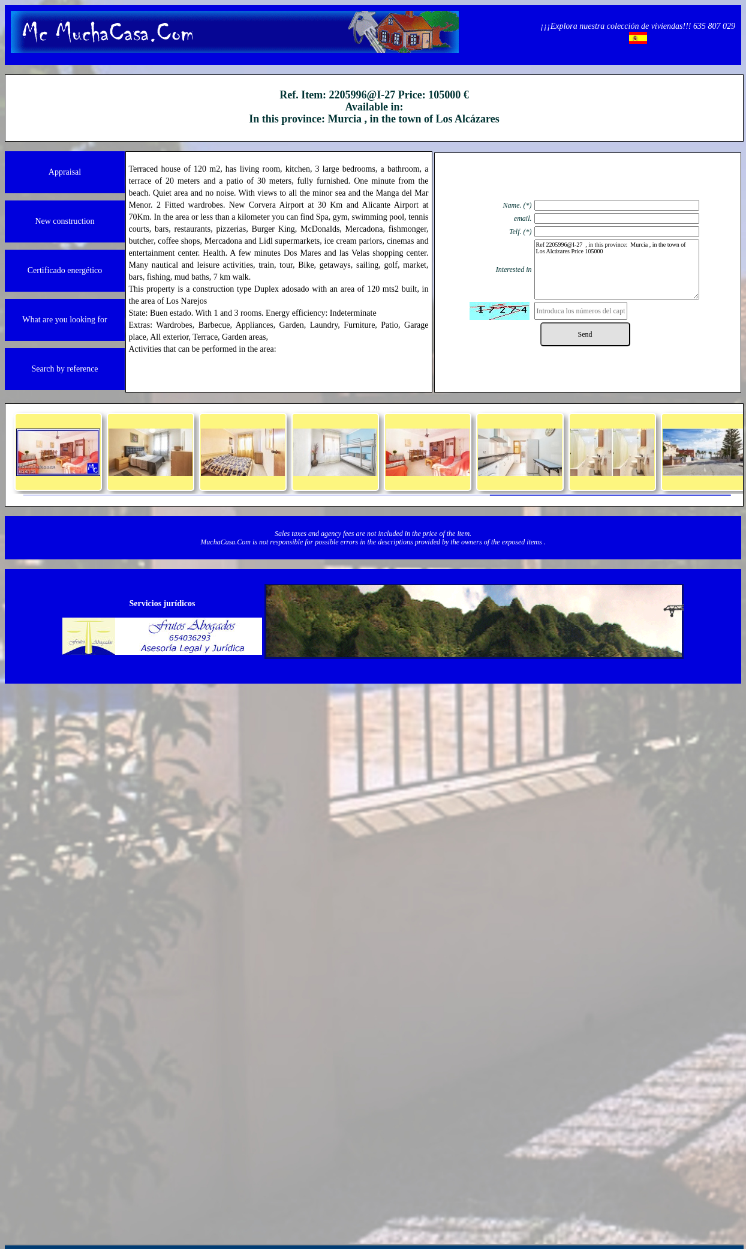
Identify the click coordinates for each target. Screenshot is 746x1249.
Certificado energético (65, 270)
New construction (64, 221)
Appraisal (65, 171)
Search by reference (64, 368)
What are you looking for (64, 319)
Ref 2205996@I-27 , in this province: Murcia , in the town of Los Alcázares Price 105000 (616, 269)
